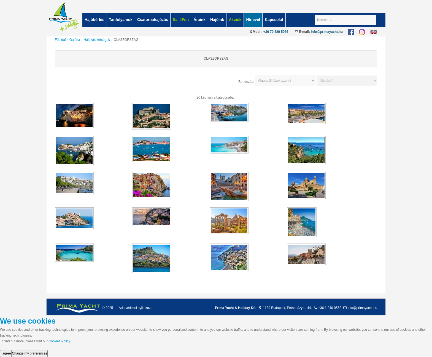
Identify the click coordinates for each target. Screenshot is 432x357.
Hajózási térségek (97, 40)
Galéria (74, 40)
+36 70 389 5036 (275, 32)
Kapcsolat (274, 19)
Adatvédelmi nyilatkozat (136, 308)
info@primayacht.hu (327, 32)
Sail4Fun (181, 19)
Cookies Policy (59, 341)
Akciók (235, 19)
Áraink (199, 19)
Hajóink (217, 19)
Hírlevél (253, 19)
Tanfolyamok (121, 19)
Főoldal (60, 40)
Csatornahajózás (152, 19)
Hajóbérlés (94, 19)
